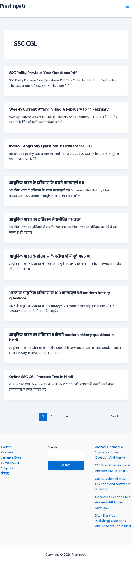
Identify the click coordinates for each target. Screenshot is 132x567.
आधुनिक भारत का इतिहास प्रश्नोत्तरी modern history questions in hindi (61, 338)
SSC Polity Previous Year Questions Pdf (43, 73)
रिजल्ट (5, 473)
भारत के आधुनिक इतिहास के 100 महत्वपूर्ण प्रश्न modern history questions (59, 296)
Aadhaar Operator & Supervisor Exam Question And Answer (111, 452)
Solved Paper (10, 463)
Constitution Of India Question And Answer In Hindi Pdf (112, 484)
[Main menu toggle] (127, 6)
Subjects (7, 468)
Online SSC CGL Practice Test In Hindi (41, 377)
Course (6, 447)
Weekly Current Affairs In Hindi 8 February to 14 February (58, 109)
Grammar (7, 452)
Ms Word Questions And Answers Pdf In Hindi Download (112, 502)
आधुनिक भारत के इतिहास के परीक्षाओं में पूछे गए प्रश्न (49, 256)
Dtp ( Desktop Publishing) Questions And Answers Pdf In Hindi (113, 521)
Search (52, 447)
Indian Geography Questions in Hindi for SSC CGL (51, 146)
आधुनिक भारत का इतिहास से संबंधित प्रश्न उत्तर (45, 220)
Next (117, 416)
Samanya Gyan (11, 457)
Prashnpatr (13, 6)
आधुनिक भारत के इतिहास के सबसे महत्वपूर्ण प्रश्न (46, 183)
